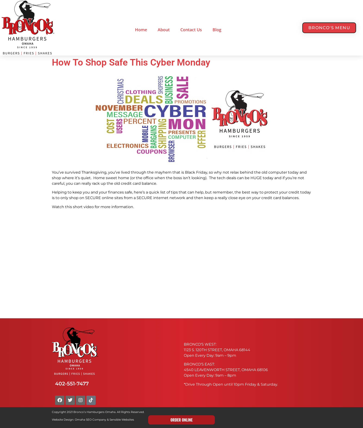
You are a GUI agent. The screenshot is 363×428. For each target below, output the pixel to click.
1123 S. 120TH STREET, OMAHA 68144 (217, 350)
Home (141, 29)
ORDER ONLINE (181, 420)
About (164, 29)
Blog (217, 29)
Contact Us (191, 29)
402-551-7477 (72, 383)
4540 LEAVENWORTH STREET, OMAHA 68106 (226, 370)
